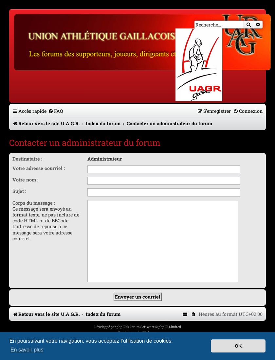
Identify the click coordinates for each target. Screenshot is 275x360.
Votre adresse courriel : (38, 168)
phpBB (121, 327)
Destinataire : (27, 159)
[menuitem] (55, 111)
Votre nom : (25, 180)
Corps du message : (33, 203)
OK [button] (238, 346)
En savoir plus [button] (27, 349)
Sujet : (19, 191)
